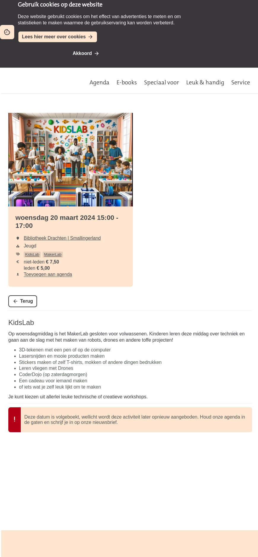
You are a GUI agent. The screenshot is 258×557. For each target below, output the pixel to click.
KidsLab (32, 254)
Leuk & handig (205, 82)
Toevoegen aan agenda (48, 274)
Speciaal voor (161, 82)
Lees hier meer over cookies (54, 36)
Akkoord (82, 53)
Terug (26, 301)
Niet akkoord (125, 53)
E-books (127, 82)
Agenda (99, 82)
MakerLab (53, 254)
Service (240, 82)
